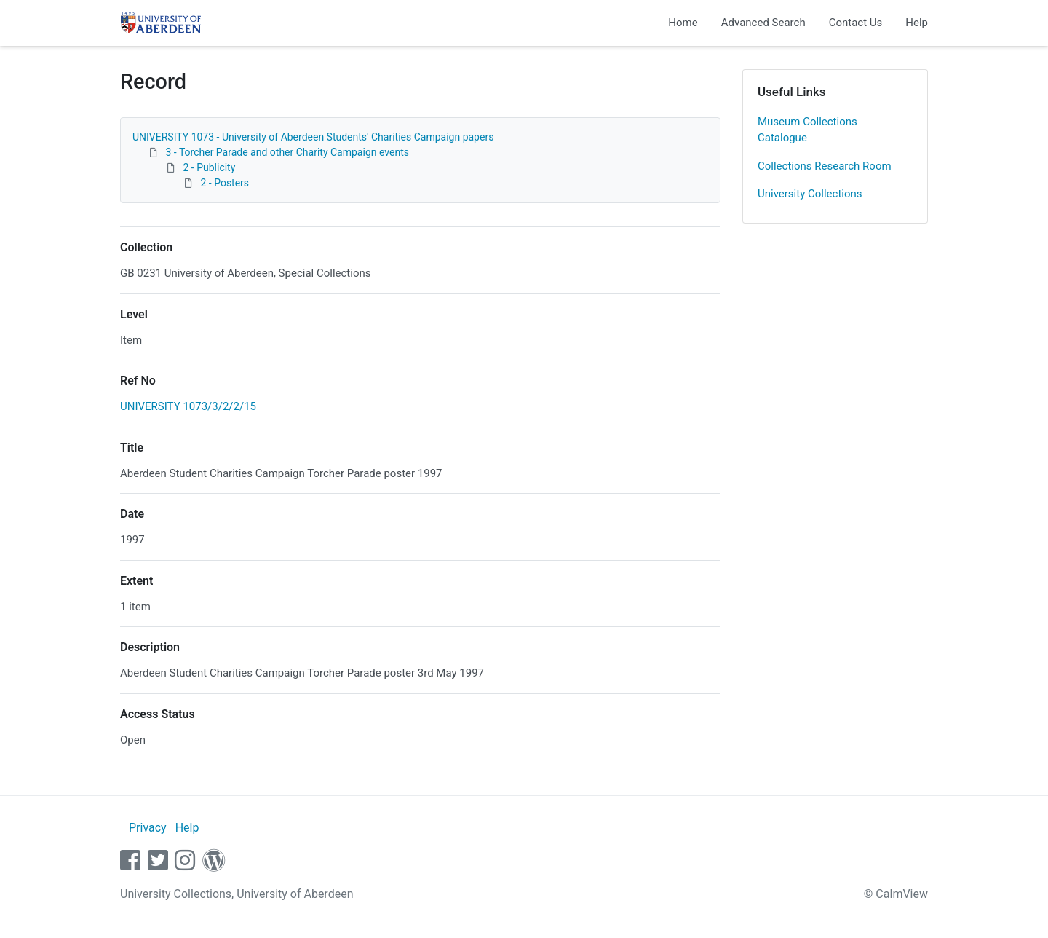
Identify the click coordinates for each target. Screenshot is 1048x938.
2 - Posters (224, 183)
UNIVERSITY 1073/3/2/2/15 (188, 406)
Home (682, 22)
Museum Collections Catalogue (807, 130)
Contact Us (856, 22)
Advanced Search (763, 22)
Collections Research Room (825, 166)
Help (916, 22)
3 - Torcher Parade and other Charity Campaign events (286, 152)
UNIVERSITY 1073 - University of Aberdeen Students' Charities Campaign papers (312, 137)
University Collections (810, 193)
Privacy (148, 828)
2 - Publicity (209, 167)
